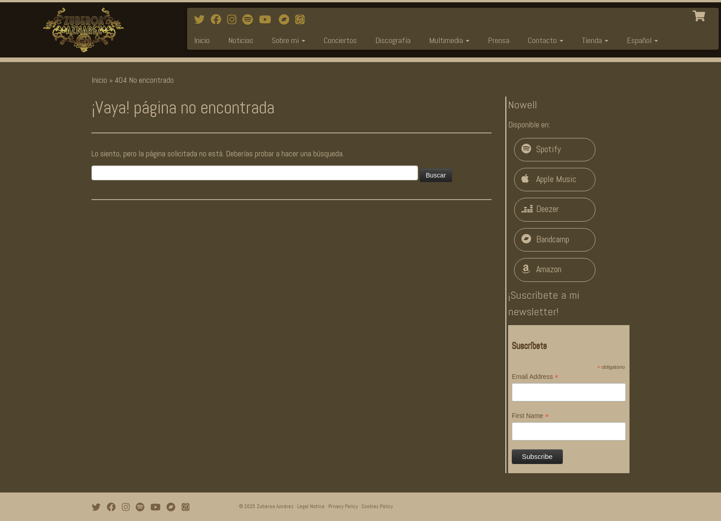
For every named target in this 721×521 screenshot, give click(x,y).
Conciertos (340, 40)
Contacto (545, 40)
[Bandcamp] (287, 20)
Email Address (535, 377)
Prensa (498, 40)
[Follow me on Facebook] (219, 20)
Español (642, 40)
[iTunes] (302, 20)
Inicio (202, 40)
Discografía (393, 40)
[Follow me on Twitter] (202, 20)
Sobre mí (288, 40)
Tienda (595, 40)
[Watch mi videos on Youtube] (268, 20)
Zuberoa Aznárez (275, 506)
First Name (530, 416)
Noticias (240, 40)
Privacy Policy (343, 506)
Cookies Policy (377, 506)
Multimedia (449, 40)
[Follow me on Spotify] (250, 20)
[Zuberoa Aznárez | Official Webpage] (83, 30)
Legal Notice (311, 506)
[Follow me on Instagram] (234, 20)
